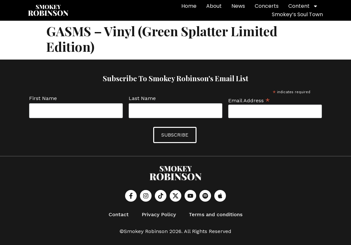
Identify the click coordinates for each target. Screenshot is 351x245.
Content (303, 6)
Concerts (267, 6)
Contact (119, 214)
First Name (43, 98)
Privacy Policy (159, 214)
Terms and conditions (215, 214)
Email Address (249, 100)
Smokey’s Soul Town (297, 14)
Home (189, 6)
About (214, 6)
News (238, 6)
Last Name (142, 98)
